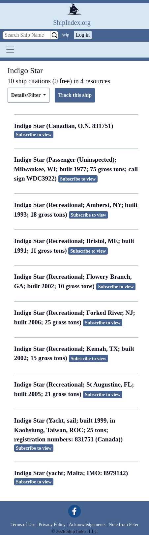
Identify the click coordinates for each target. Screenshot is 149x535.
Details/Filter (26, 95)
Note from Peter (123, 524)
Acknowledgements (87, 524)
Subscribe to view (33, 134)
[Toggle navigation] (10, 49)
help (65, 34)
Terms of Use (23, 524)
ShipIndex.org (72, 22)
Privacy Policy (52, 524)
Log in (83, 35)
